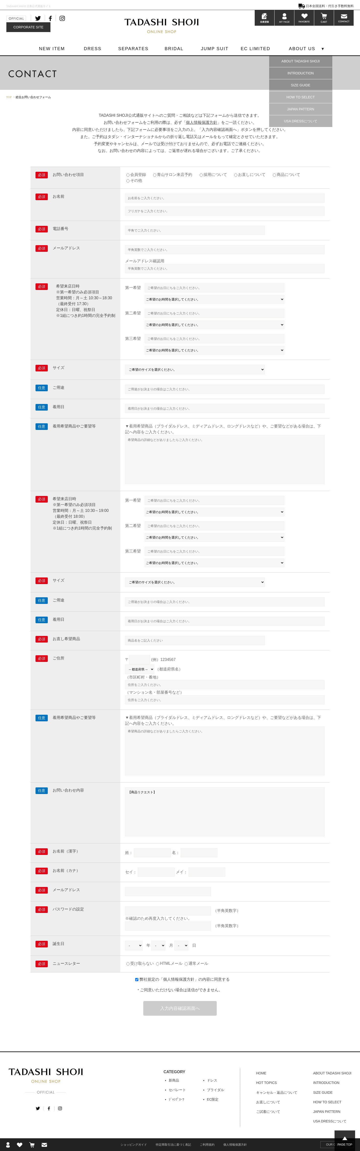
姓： (129, 853)
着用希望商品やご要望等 (74, 426)
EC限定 (212, 1099)
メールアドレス (66, 248)
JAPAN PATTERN (300, 109)
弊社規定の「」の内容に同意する (185, 979)
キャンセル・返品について (276, 1092)
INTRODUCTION (301, 73)
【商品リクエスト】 (224, 811)
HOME (261, 1073)
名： (176, 853)
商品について (288, 175)
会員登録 (138, 175)
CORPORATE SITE (28, 27)
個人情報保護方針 (201, 122)
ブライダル (215, 1090)
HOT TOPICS (266, 1083)
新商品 (174, 1080)
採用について (215, 175)
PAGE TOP (344, 1144)
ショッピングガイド (133, 1144)
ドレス (212, 1080)
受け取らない (140, 963)
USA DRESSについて (300, 121)
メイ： (182, 872)
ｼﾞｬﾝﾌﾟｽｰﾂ (176, 1099)
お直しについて (251, 175)
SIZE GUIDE (300, 85)
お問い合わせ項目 (68, 175)
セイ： (131, 872)
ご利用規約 (207, 1144)
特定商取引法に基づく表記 (173, 1144)
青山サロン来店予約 (174, 175)
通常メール (196, 963)
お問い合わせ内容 (68, 790)
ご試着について (268, 1112)
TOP (9, 97)
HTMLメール (169, 963)
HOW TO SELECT (301, 97)
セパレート (177, 1090)
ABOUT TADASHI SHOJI (300, 61)
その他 (136, 180)
